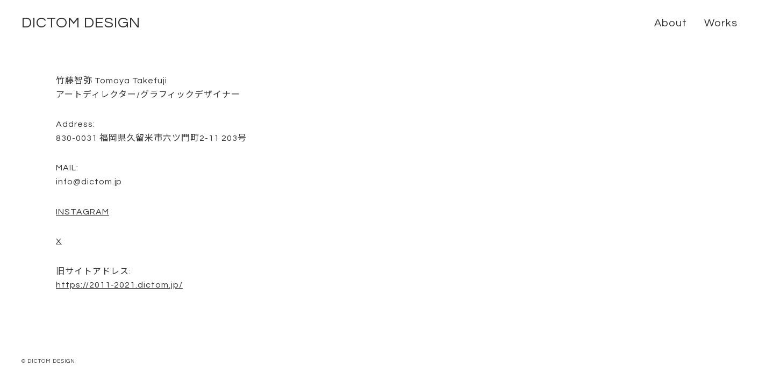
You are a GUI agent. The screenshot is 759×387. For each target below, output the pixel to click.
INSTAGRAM (82, 211)
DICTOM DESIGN (81, 23)
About (670, 23)
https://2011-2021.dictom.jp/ (119, 285)
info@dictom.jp (89, 181)
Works (720, 23)
